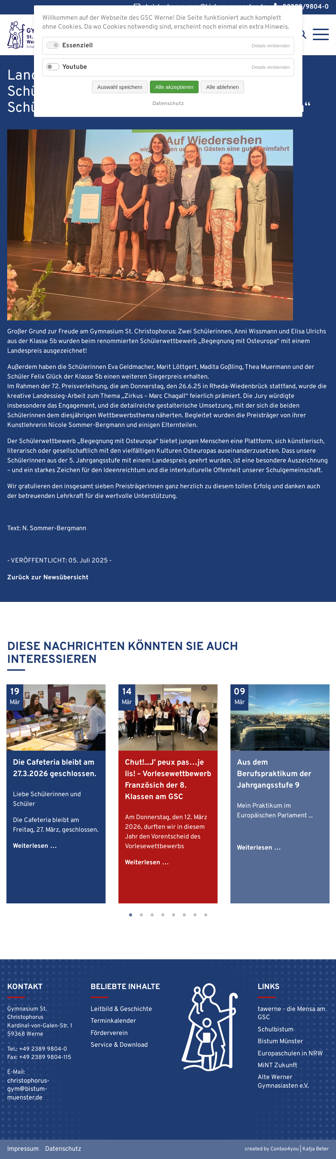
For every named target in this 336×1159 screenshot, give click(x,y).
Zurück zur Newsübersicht (47, 578)
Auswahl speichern (119, 87)
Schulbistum (275, 1030)
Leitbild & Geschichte (121, 1009)
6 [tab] (184, 915)
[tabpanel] (56, 793)
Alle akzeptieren (174, 87)
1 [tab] (130, 915)
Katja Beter (315, 1149)
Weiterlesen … (35, 846)
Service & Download (119, 1045)
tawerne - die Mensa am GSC (291, 1013)
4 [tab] (162, 915)
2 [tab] (141, 915)
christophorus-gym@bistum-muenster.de (28, 1089)
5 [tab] (173, 915)
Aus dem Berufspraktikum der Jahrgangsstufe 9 (274, 774)
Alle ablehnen (222, 87)
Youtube (74, 67)
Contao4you (285, 1149)
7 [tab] (195, 915)
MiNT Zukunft (277, 1065)
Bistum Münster (280, 1041)
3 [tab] (152, 915)
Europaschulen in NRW (290, 1054)
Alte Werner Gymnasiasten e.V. (283, 1081)
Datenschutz (63, 1149)
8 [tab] (205, 915)
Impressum (23, 1149)
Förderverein (109, 1033)
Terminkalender (113, 1021)
